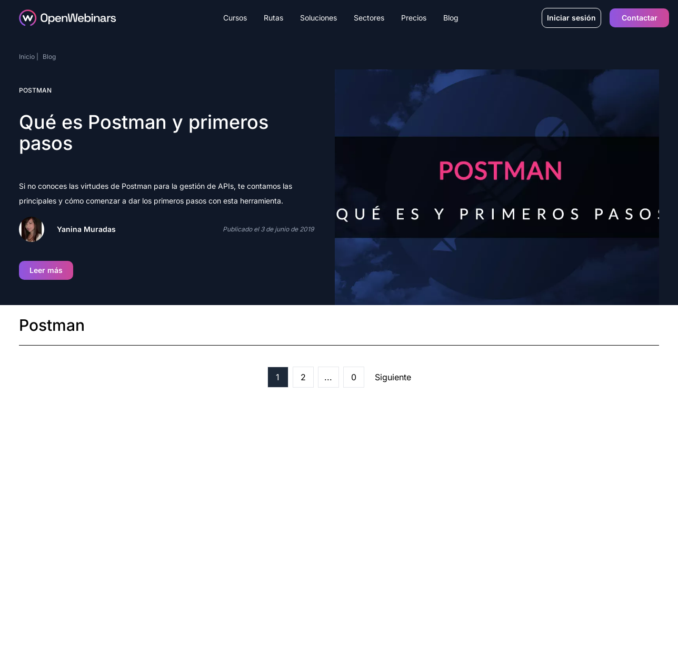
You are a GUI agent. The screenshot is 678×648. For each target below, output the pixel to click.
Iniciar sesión (571, 17)
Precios (413, 17)
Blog (450, 17)
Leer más (46, 270)
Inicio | (28, 56)
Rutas (273, 17)
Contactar (639, 17)
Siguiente (393, 377)
